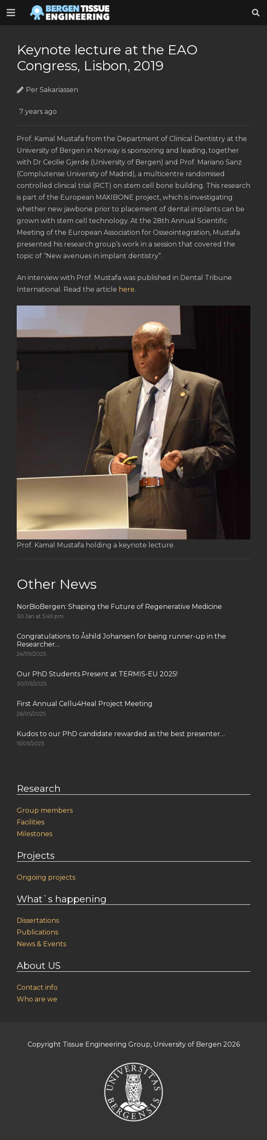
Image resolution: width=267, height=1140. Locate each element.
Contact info (37, 987)
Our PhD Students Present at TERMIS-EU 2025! (97, 674)
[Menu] (10, 12)
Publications (37, 932)
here (127, 289)
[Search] (255, 12)
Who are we (37, 999)
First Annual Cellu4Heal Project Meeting (85, 704)
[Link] (70, 12)
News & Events (41, 944)
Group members (45, 810)
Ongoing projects (46, 877)
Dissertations (38, 920)
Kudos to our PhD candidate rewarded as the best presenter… (121, 734)
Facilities (30, 822)
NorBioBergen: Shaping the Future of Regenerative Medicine (119, 607)
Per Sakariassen (52, 90)
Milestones (34, 834)
